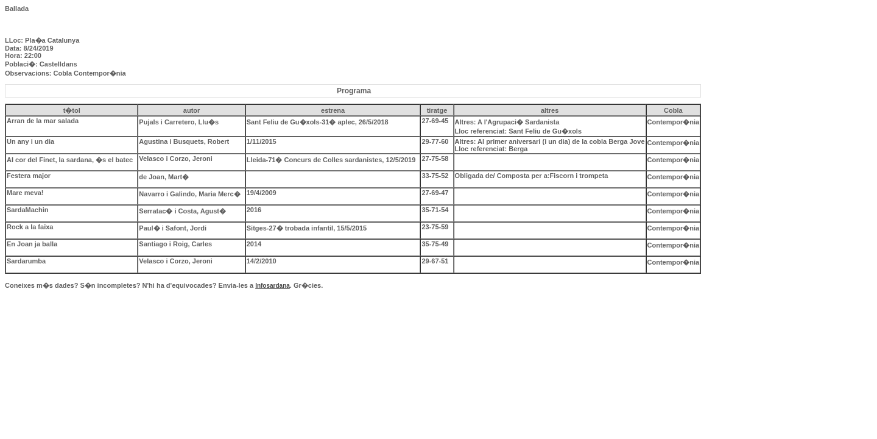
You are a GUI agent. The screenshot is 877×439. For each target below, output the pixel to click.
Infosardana (272, 285)
